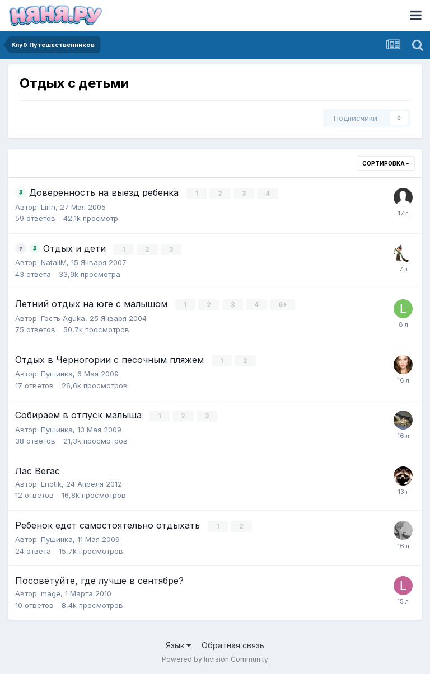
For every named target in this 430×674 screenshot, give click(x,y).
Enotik (51, 482)
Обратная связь (233, 643)
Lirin (48, 206)
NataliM (54, 261)
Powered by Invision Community (215, 657)
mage (50, 591)
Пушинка (57, 372)
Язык (178, 643)
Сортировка (385, 163)
